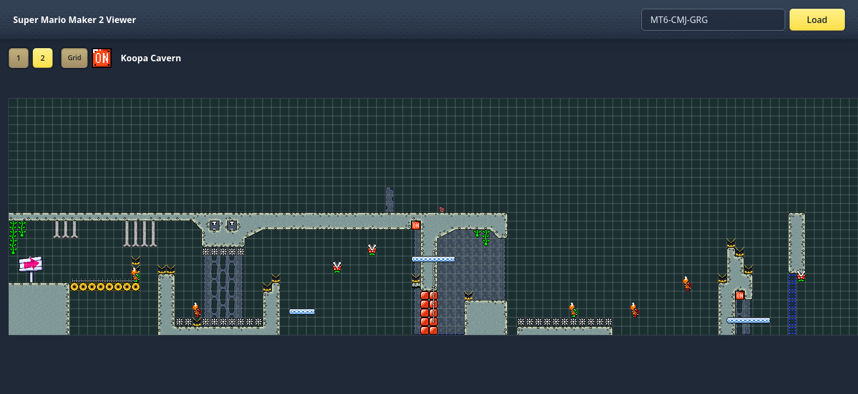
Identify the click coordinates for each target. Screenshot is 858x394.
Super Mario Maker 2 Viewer (74, 20)
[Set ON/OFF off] (102, 58)
